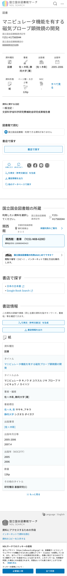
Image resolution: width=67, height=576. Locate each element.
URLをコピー (18, 165)
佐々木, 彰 (9, 409)
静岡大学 (9, 414)
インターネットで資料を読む (16, 534)
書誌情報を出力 (14, 178)
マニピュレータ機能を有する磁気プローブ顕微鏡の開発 (33, 366)
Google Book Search (20, 290)
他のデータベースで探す (18, 184)
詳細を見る (11, 563)
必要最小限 (18, 570)
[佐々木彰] (9, 427)
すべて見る (56, 85)
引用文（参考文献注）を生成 (20, 173)
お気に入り (9, 165)
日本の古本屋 (16, 286)
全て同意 (50, 570)
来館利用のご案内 (52, 228)
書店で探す (34, 149)
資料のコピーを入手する (13, 538)
